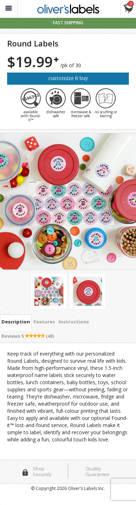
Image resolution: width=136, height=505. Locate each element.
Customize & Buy (68, 78)
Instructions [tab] (74, 321)
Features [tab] (44, 321)
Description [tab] (15, 321)
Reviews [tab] (27, 336)
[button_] (8, 9)
